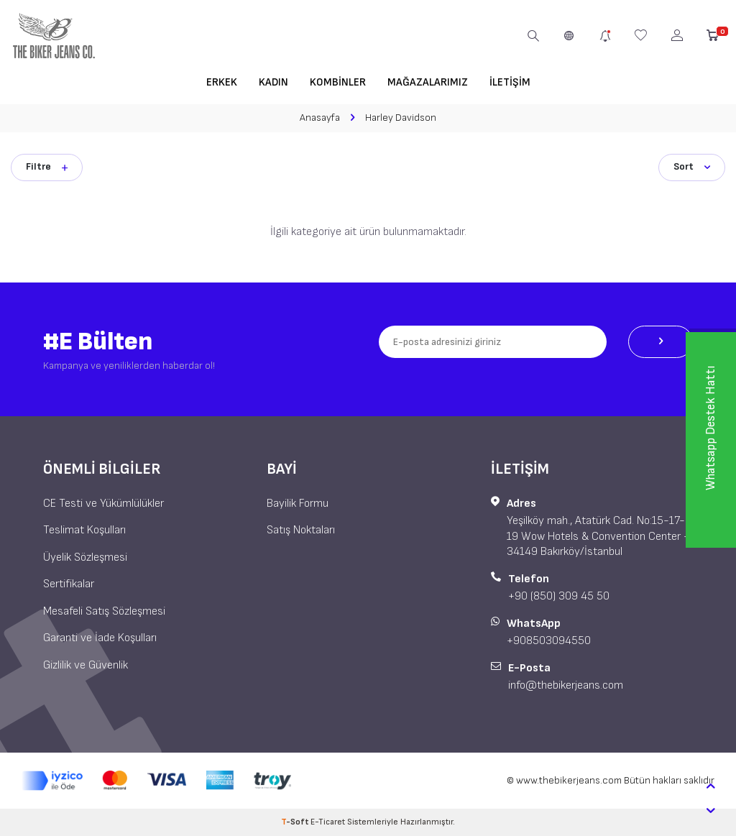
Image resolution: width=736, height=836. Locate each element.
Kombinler (338, 82)
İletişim (509, 82)
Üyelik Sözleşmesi (85, 557)
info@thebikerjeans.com (565, 685)
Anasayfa (320, 117)
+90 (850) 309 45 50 (559, 596)
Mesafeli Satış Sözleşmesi (104, 611)
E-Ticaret (327, 822)
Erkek (221, 82)
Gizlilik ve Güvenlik (85, 665)
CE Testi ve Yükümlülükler (103, 503)
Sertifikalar (68, 584)
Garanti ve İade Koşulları (100, 638)
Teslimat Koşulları (84, 530)
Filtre (47, 166)
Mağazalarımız (427, 82)
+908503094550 (549, 641)
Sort (691, 166)
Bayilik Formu (297, 503)
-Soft (295, 822)
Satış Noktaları (301, 530)
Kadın (273, 82)
